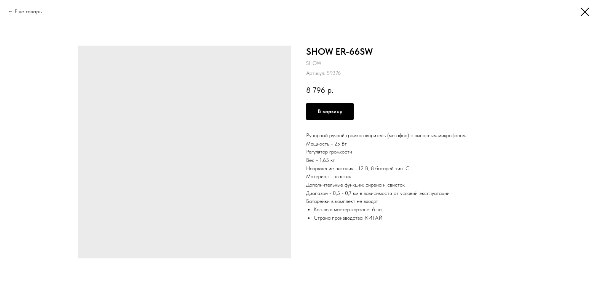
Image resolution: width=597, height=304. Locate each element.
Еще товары (28, 11)
